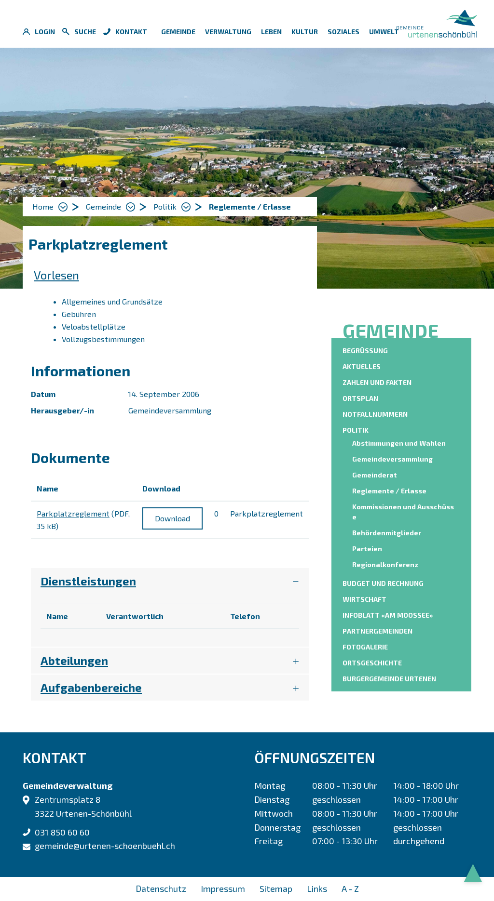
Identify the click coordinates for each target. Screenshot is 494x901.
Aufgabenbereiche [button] (91, 687)
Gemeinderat (374, 475)
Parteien (367, 548)
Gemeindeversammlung (392, 459)
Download (172, 518)
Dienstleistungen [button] (88, 581)
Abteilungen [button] (74, 660)
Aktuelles (362, 366)
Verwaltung (228, 31)
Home (43, 206)
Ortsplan (360, 398)
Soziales (343, 31)
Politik (356, 430)
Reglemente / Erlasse (390, 490)
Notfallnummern (375, 414)
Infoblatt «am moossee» (388, 615)
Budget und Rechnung (383, 583)
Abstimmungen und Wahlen (399, 443)
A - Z (350, 888)
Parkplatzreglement (73, 513)
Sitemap (276, 888)
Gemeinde (178, 31)
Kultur (304, 31)
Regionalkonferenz (385, 564)
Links (317, 888)
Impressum (223, 888)
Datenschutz (161, 888)
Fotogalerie (365, 647)
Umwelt (384, 31)
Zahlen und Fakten (377, 382)
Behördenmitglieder (386, 533)
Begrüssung (365, 350)
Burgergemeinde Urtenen (389, 679)
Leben (271, 31)
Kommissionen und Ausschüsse (403, 512)
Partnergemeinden (377, 631)
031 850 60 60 (62, 832)
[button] (110, 207)
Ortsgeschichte (372, 663)
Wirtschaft (364, 599)
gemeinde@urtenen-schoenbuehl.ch (105, 845)
